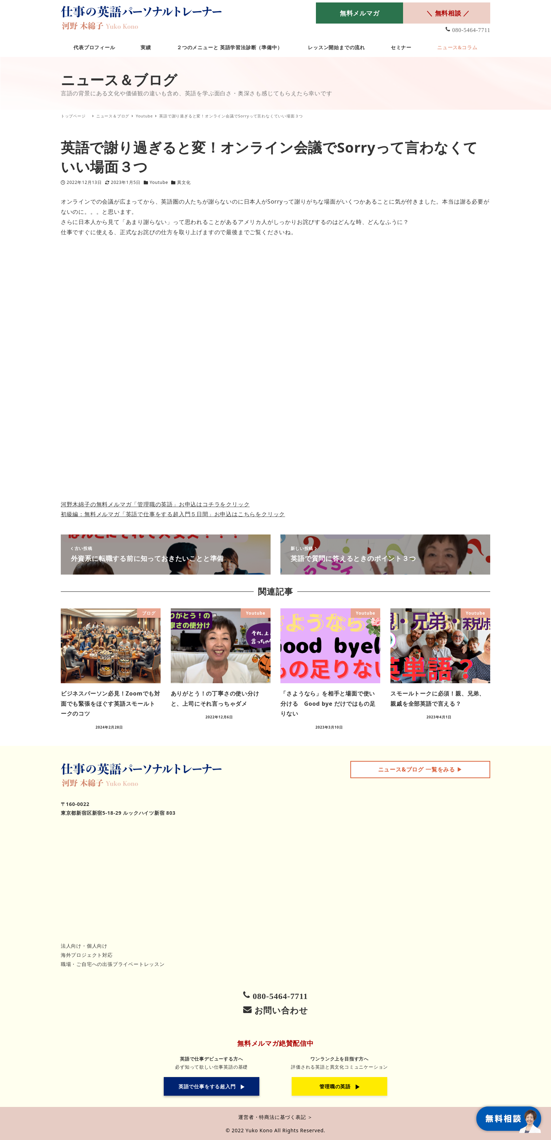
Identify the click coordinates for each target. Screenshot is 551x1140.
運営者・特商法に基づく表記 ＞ (275, 1117)
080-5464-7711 (471, 30)
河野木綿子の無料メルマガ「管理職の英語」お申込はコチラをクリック (155, 504)
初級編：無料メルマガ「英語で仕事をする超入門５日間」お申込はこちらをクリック (173, 514)
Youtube (159, 182)
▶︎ (420, 769)
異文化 (183, 182)
